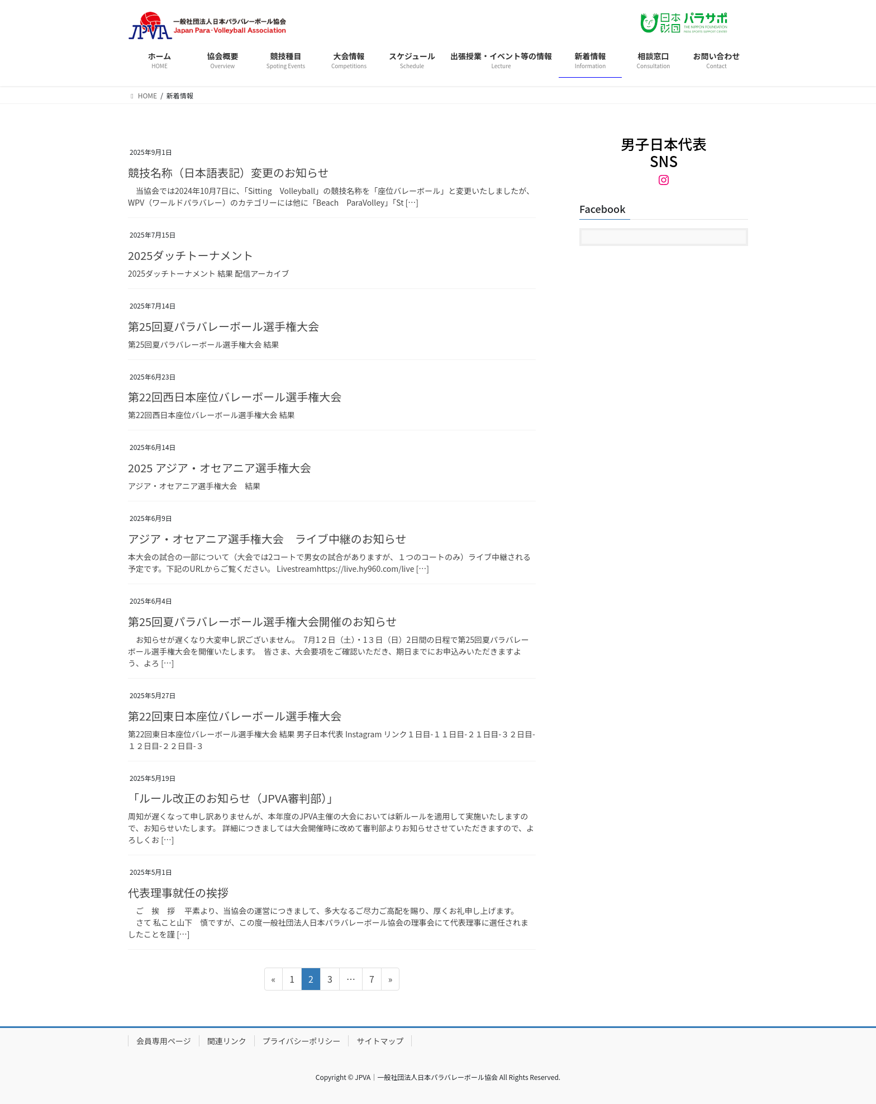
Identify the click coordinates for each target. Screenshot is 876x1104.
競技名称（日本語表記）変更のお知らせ (229, 172)
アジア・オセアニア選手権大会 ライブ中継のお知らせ (267, 538)
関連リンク (226, 1040)
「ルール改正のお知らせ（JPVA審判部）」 (233, 798)
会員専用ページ (163, 1040)
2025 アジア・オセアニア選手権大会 (219, 467)
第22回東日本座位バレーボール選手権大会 (234, 716)
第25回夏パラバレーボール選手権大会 (223, 326)
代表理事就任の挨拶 (179, 892)
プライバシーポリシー (302, 1040)
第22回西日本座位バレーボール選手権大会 (234, 396)
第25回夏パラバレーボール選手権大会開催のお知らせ (262, 621)
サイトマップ (379, 1040)
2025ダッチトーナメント (190, 255)
